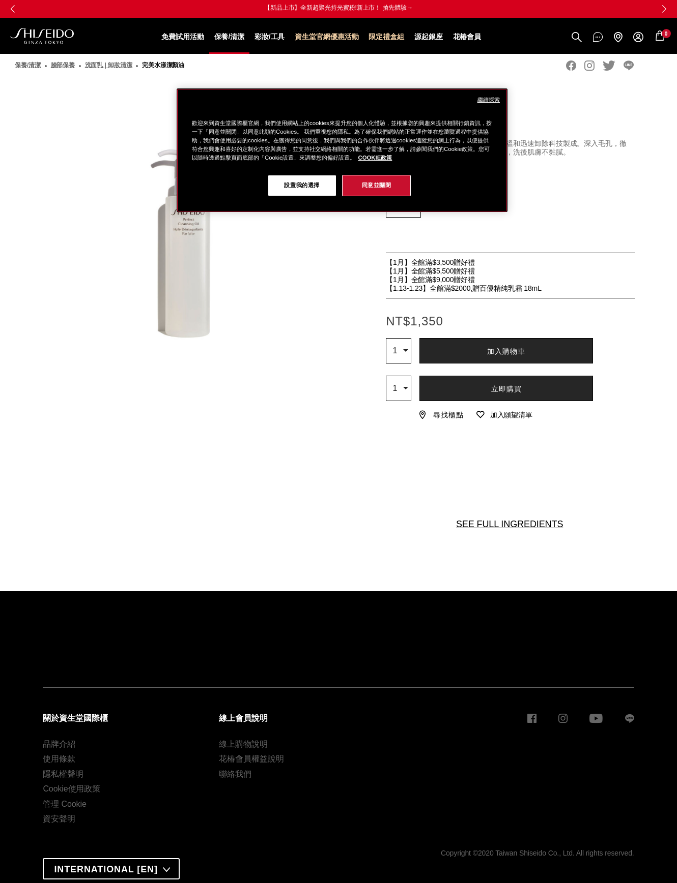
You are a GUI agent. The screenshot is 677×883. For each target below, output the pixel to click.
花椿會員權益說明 (251, 758)
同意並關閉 (376, 185)
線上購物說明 (243, 744)
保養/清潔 (229, 37)
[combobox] (398, 350)
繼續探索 (488, 100)
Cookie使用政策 (71, 788)
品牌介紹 (59, 744)
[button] (664, 8)
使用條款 (59, 758)
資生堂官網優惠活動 (326, 37)
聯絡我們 (235, 774)
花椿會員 (467, 37)
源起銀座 (428, 37)
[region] (342, 150)
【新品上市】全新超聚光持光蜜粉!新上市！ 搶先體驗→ (338, 7)
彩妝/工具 (270, 37)
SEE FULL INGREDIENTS (509, 524)
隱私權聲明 (63, 774)
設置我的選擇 (301, 185)
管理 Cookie (64, 804)
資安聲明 (59, 818)
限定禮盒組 (386, 37)
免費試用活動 (182, 37)
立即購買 (506, 389)
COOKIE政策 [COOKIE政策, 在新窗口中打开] (375, 158)
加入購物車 (506, 351)
